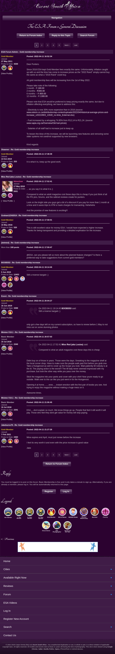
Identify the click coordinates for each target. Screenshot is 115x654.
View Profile (7, 73)
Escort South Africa (40, 645)
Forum (7, 594)
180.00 (41, 88)
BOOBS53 (66, 308)
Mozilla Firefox (49, 649)
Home (6, 561)
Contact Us (9, 635)
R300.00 (41, 91)
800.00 (43, 93)
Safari (40, 649)
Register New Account (16, 618)
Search (7, 626)
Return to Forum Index (30, 35)
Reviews (8, 585)
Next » (67, 45)
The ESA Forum (41, 26)
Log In (66, 491)
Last (75, 45)
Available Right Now (14, 577)
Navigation (57, 18)
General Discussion (73, 26)
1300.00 (44, 96)
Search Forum (87, 35)
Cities (6, 569)
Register (49, 491)
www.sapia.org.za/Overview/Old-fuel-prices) (47, 123)
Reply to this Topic (61, 35)
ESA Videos (10, 602)
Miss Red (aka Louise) (72, 344)
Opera (57, 649)
